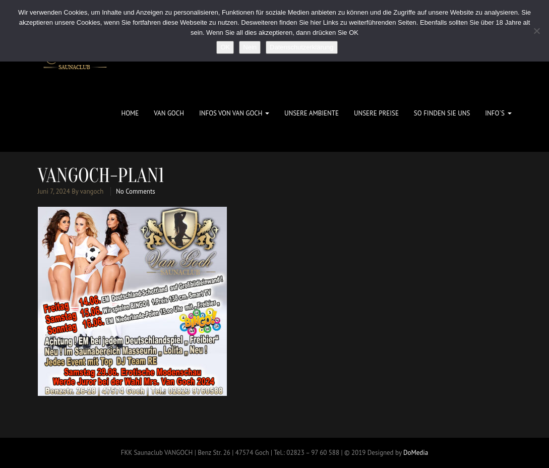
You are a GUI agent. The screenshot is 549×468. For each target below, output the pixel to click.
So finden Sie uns (442, 113)
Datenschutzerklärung (301, 47)
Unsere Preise (376, 113)
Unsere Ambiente (311, 113)
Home (130, 113)
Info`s (498, 113)
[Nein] (536, 31)
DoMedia (415, 452)
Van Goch (169, 113)
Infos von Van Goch (234, 113)
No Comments (135, 191)
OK (225, 47)
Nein (250, 47)
